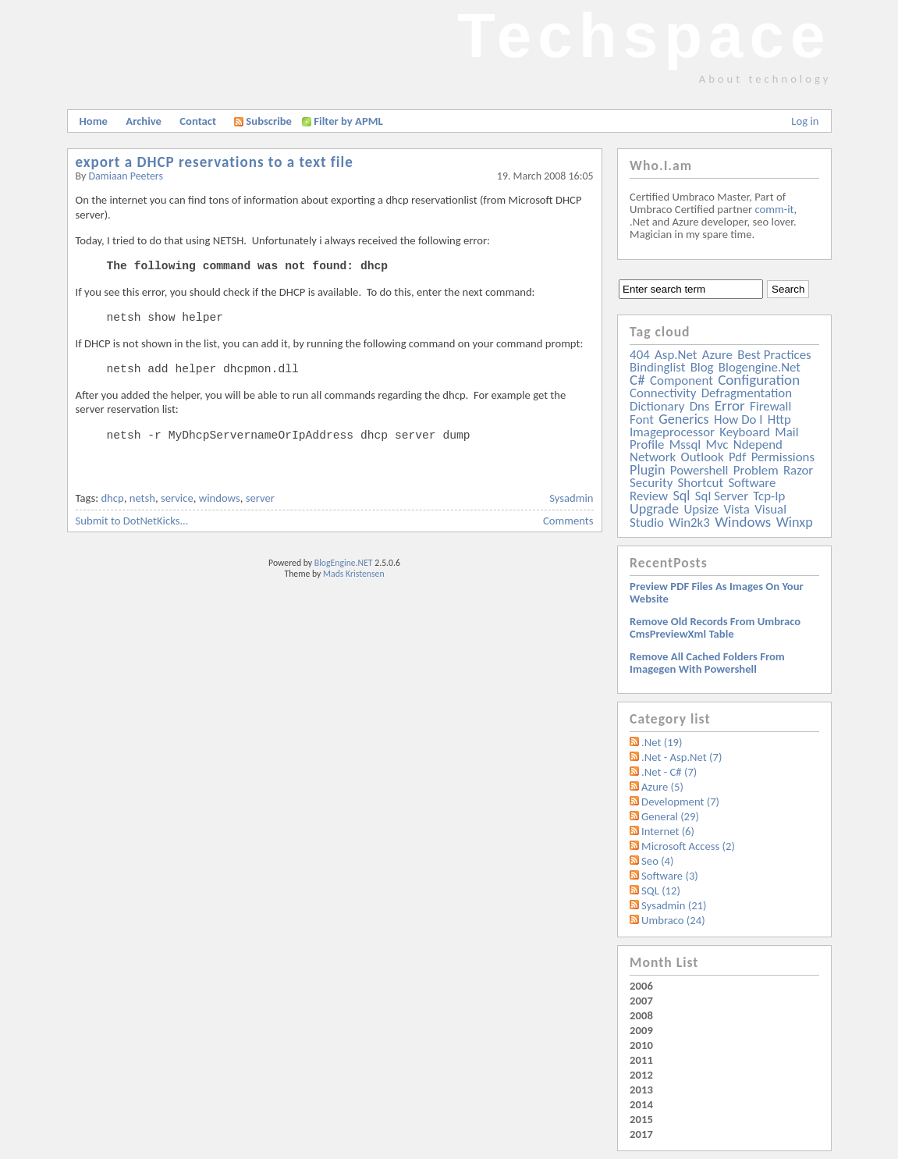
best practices (774, 355)
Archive (143, 121)
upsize (701, 509)
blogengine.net (759, 367)
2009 (641, 1030)
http (779, 419)
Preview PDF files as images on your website (717, 592)
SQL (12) (660, 890)
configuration (759, 380)
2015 (641, 1119)
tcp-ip (769, 496)
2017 (641, 1134)
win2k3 (689, 522)
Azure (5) (662, 787)
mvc (717, 444)
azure (717, 355)
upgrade (654, 508)
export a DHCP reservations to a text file (214, 162)
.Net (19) (661, 742)
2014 (641, 1104)
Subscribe (263, 121)
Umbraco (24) (673, 920)
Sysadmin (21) (673, 905)
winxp (794, 522)
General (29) (670, 816)
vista (737, 509)
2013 (641, 1089)
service (177, 498)
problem (756, 470)
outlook (702, 457)
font (642, 419)
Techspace (644, 35)
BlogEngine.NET (343, 562)
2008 (641, 1015)
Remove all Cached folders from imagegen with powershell (707, 662)
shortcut (700, 483)
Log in (804, 121)
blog (702, 367)
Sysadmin (571, 498)
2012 (641, 1074)
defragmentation (746, 393)
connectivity (663, 393)
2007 (641, 1000)
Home (94, 121)
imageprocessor (672, 432)
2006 (641, 985)
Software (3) (669, 876)
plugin (647, 469)
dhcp (112, 498)
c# (637, 380)
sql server (721, 496)
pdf (737, 457)
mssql (685, 444)
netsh (142, 498)
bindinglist (657, 367)
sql (681, 495)
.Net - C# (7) (669, 772)
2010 (641, 1045)
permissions (783, 457)
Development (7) (680, 802)
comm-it (773, 209)
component (681, 380)
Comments (568, 521)
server (260, 498)
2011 (641, 1060)
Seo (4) (657, 861)
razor (798, 470)
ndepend (758, 444)
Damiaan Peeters (125, 176)
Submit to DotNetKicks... (132, 521)
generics (683, 419)
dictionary (657, 406)
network (653, 457)
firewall (770, 406)
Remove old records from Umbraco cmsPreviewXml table (715, 627)
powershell (699, 470)
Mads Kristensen (354, 573)
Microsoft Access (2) (688, 846)
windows (219, 498)
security (651, 483)
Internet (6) (667, 831)
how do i (738, 419)
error (730, 405)
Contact (197, 121)
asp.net (676, 355)
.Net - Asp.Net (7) (681, 757)
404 (640, 355)
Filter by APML (348, 121)
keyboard (744, 432)
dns (700, 406)
